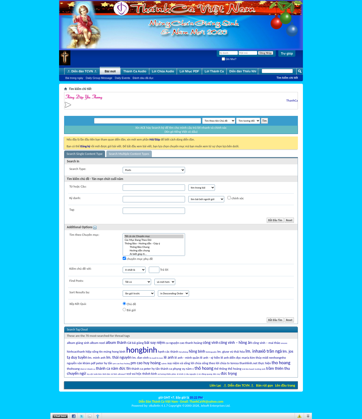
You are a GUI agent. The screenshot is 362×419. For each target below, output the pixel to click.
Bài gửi (129, 310)
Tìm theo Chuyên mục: (84, 235)
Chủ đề (129, 304)
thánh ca (91, 368)
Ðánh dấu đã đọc (143, 77)
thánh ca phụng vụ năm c (177, 368)
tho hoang (281, 362)
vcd (128, 374)
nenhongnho (277, 357)
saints (164, 363)
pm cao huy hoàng (145, 362)
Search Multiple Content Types (129, 154)
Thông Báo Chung (154, 247)
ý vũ (199, 374)
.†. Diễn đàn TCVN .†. (238, 385)
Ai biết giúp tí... (154, 254)
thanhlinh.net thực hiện (255, 363)
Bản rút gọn (264, 385)
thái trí (83, 368)
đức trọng (229, 373)
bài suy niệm (154, 342)
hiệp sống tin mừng (98, 351)
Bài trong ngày (74, 77)
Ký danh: (75, 198)
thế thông (220, 368)
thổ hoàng (234, 368)
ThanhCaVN (296, 100)
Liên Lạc (215, 385)
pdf (93, 363)
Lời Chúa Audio (163, 71)
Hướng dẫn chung (154, 250)
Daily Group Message (99, 77)
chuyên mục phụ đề (138, 259)
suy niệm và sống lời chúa (184, 363)
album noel (97, 343)
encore (284, 343)
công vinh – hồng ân (235, 342)
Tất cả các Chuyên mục (154, 236)
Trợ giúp (287, 53)
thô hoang (204, 368)
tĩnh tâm (106, 374)
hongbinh (141, 350)
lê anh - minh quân (186, 357)
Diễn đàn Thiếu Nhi (242, 71)
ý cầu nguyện (190, 374)
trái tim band (248, 368)
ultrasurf (122, 374)
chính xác (236, 198)
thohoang (73, 368)
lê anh (169, 357)
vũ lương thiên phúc (167, 374)
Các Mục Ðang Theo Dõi (154, 240)
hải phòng (183, 351)
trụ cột (90, 374)
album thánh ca (118, 342)
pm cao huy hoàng (121, 363)
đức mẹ (216, 374)
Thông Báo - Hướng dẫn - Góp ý (154, 243)
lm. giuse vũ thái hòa (231, 351)
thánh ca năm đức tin (113, 368)
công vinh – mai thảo (266, 343)
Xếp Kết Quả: (77, 304)
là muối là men (156, 357)
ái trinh (180, 374)
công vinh (210, 342)
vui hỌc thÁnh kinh (144, 374)
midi (265, 357)
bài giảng (138, 343)
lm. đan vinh (140, 357)
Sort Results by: (79, 292)
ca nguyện (172, 343)
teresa (235, 363)
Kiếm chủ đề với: (80, 268)
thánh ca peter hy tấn (145, 368)
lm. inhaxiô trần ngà (264, 351)
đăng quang (206, 374)
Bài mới (110, 71)
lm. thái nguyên (119, 357)
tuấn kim (98, 374)
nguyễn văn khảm (78, 363)
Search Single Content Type (85, 154)
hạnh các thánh (168, 351)
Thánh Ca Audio (134, 71)
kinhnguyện (211, 351)
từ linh (114, 374)
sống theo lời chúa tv (216, 363)
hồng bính (197, 351)
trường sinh (260, 368)
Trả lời (158, 270)
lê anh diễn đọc (231, 357)
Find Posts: (76, 281)
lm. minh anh (96, 357)
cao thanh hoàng (191, 343)
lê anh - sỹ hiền (210, 357)
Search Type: (77, 169)
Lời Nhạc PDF (189, 71)
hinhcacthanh (76, 351)
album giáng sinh (78, 343)
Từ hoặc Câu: (77, 186)
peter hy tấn (104, 363)
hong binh (118, 351)
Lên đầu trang (285, 385)
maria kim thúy (251, 357)
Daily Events (122, 77)
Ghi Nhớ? (229, 59)
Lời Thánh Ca (214, 71)
